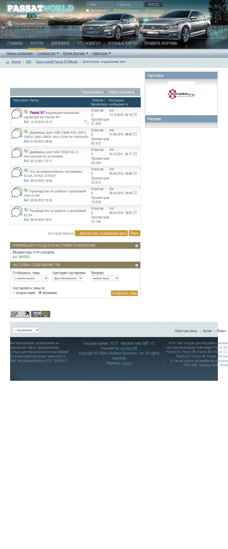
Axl (26, 121)
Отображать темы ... (28, 272)
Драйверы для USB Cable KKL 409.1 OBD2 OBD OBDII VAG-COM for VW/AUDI (56, 135)
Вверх (134, 233)
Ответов (97, 100)
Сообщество (46, 53)
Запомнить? (97, 10)
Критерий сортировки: (69, 272)
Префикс (97, 272)
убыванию (48, 292)
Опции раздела (92, 92)
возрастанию (24, 292)
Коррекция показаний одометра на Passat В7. (51, 115)
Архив (207, 331)
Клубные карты (123, 43)
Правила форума (160, 43)
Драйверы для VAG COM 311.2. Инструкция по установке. (51, 154)
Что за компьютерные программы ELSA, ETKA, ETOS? (53, 174)
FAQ (28, 61)
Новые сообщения (19, 53)
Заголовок (20, 100)
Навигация (100, 53)
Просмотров (99, 104)
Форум (36, 43)
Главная (15, 43)
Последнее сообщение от (120, 102)
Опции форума (74, 53)
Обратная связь (186, 331)
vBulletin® (128, 348)
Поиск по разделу (122, 92)
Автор (34, 100)
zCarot (127, 363)
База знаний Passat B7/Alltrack (56, 61)
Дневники (60, 43)
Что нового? (89, 43)
